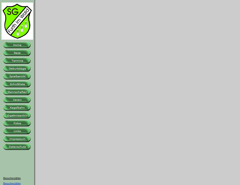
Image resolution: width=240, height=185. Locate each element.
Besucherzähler (12, 183)
